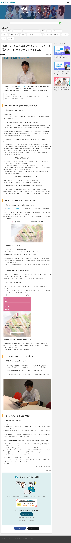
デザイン (5, 34)
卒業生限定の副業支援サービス (51, 34)
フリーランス (17, 31)
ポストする (33, 528)
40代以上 (10, 38)
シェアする (20, 528)
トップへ (35, 15)
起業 (43, 31)
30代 (4, 38)
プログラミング (57, 31)
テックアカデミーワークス (34, 34)
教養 (49, 31)
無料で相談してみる (27, 514)
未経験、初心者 (14, 34)
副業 (4, 31)
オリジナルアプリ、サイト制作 (31, 31)
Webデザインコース (23, 86)
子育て (22, 34)
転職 (9, 31)
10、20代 (65, 34)
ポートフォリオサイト (13, 208)
